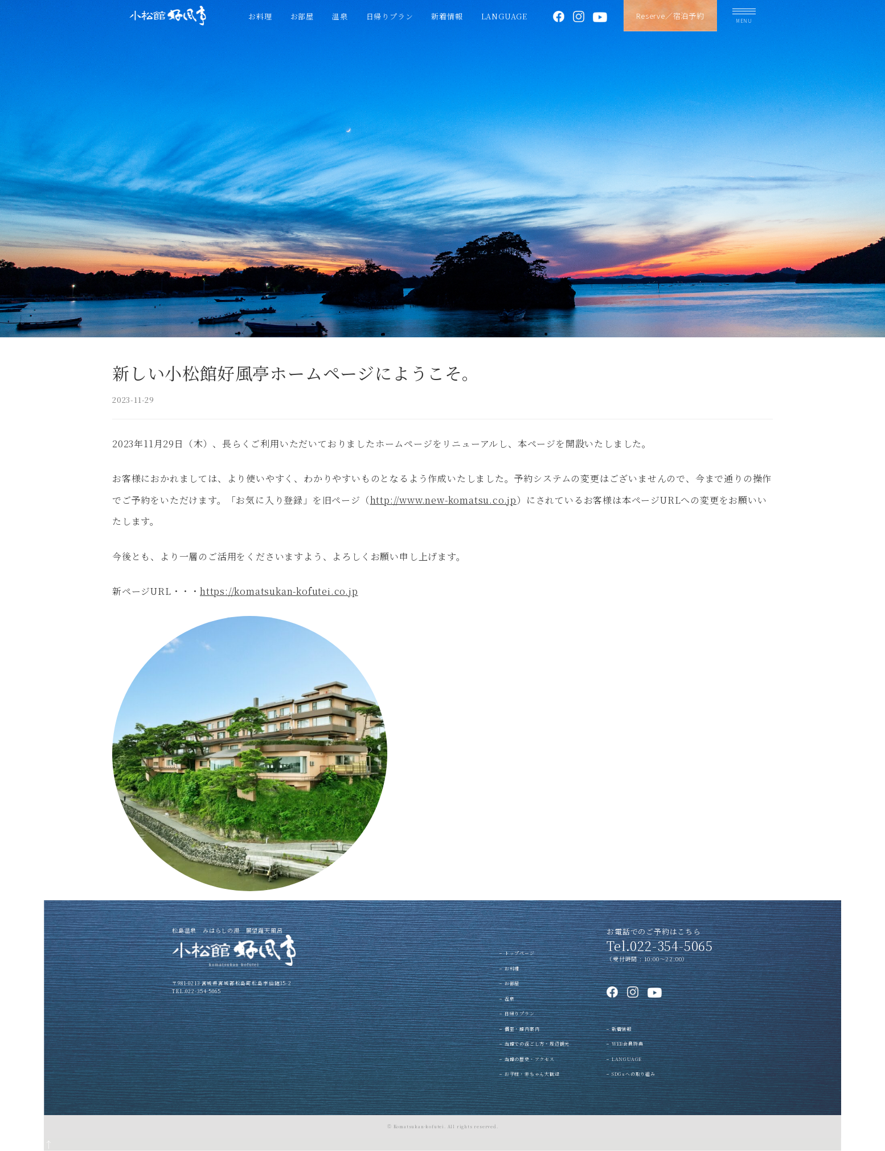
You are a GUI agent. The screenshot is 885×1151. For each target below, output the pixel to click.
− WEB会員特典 (625, 1043)
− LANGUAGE (624, 1059)
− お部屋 (509, 983)
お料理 (260, 16)
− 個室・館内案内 (519, 1029)
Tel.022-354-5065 (660, 945)
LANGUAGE (504, 16)
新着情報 (446, 16)
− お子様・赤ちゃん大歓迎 (529, 1074)
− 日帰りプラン (516, 1013)
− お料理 (509, 968)
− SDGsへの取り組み (631, 1074)
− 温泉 (506, 998)
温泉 (340, 16)
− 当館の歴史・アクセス (527, 1059)
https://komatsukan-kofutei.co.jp (279, 591)
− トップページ (516, 953)
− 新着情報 (619, 1029)
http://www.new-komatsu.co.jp (443, 500)
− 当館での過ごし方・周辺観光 (534, 1043)
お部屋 (302, 16)
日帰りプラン (389, 16)
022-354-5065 (202, 990)
